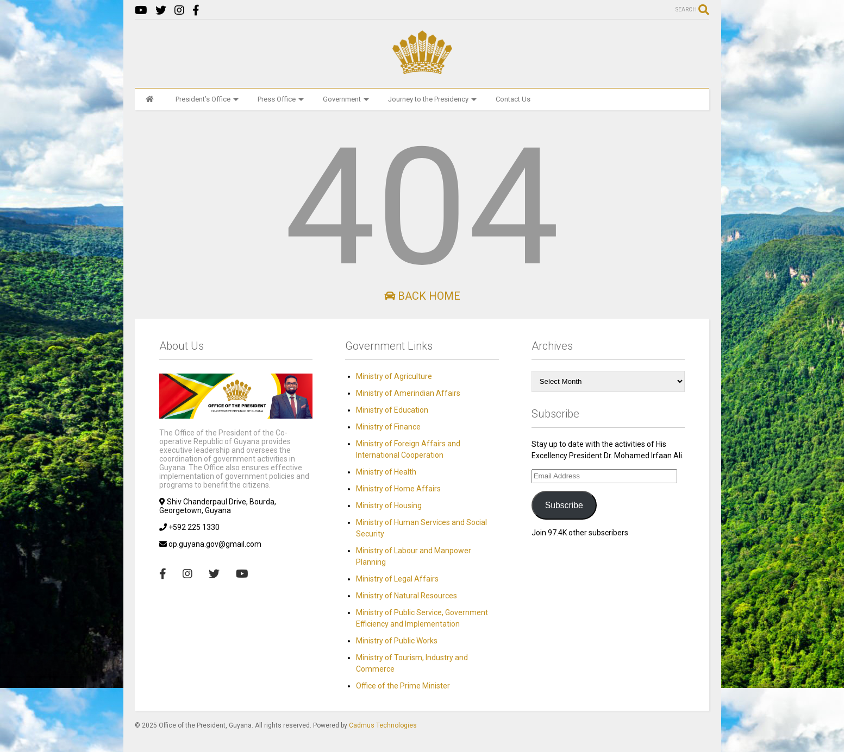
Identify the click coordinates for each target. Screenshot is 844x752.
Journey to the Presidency (432, 99)
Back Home (422, 295)
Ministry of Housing (389, 505)
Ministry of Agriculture (394, 376)
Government (346, 99)
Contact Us (513, 99)
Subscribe (564, 505)
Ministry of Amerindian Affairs (408, 393)
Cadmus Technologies (383, 725)
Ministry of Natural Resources (406, 595)
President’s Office (207, 99)
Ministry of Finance (388, 426)
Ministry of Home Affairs (398, 488)
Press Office (281, 99)
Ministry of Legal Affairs (397, 578)
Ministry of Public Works (396, 640)
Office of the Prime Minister (403, 685)
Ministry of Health (386, 471)
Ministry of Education (392, 410)
